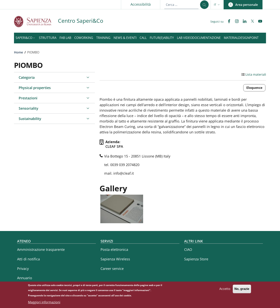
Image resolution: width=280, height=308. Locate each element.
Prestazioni (28, 98)
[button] (217, 4)
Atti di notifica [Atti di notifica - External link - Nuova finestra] (28, 259)
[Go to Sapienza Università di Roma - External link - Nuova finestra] (36, 21)
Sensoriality (28, 108)
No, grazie (241, 290)
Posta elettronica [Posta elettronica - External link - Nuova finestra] (114, 249)
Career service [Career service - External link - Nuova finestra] (112, 268)
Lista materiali (255, 74)
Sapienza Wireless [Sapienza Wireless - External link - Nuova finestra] (115, 259)
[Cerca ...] (204, 4)
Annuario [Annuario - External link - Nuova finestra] (24, 278)
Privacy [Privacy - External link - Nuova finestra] (23, 268)
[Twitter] (251, 21)
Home (18, 52)
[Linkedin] (243, 21)
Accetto (224, 291)
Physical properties (35, 87)
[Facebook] (227, 21)
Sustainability (30, 118)
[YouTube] (258, 21)
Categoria (27, 77)
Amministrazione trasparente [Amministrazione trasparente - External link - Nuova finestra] (41, 249)
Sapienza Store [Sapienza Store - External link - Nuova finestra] (196, 259)
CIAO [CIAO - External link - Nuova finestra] (188, 249)
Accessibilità (140, 4)
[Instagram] (235, 21)
